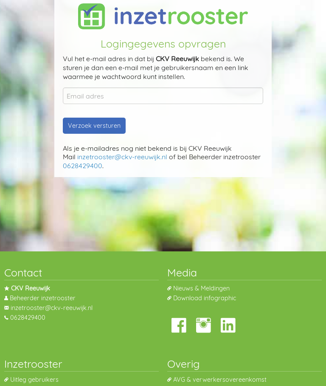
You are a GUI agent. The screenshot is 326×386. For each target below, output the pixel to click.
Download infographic (204, 298)
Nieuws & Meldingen (201, 288)
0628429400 (82, 165)
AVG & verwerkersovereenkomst (220, 379)
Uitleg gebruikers (34, 379)
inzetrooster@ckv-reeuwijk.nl (122, 156)
